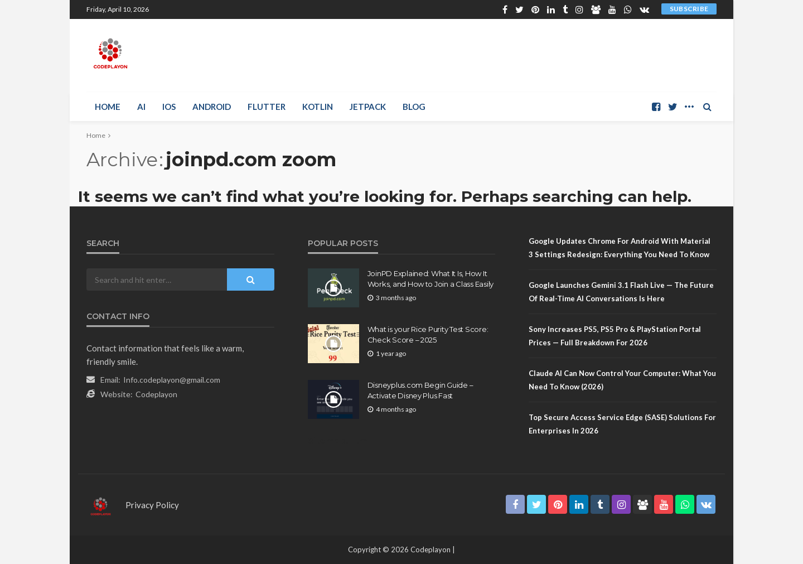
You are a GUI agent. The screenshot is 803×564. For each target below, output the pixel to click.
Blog (414, 107)
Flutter (267, 107)
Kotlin (317, 107)
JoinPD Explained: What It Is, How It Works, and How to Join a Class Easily (430, 278)
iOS (169, 107)
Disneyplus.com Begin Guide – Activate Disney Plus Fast (420, 389)
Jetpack (368, 107)
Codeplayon (156, 394)
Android (211, 107)
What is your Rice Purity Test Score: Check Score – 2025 (427, 334)
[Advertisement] (514, 55)
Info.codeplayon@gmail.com (171, 379)
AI (141, 107)
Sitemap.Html (339, 440)
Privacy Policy (152, 505)
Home (107, 107)
